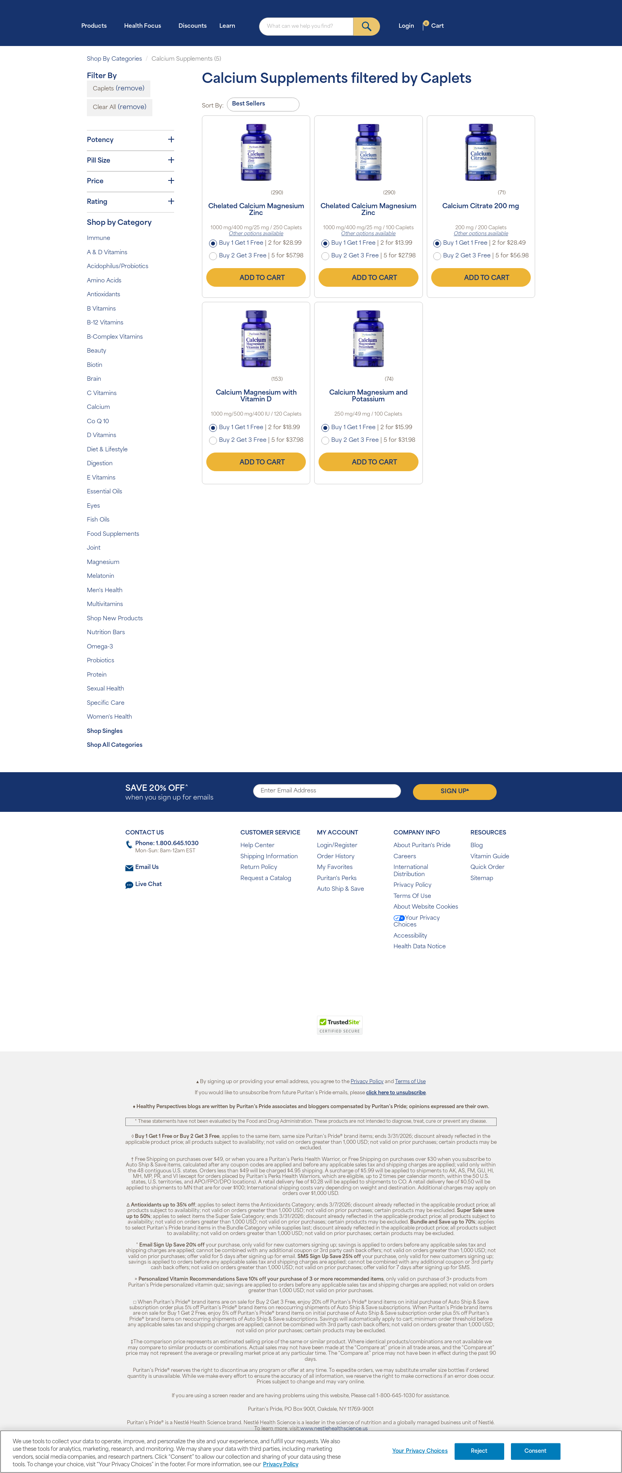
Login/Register (337, 846)
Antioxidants (103, 295)
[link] (278, 1029)
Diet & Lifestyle (107, 450)
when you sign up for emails (169, 793)
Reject (479, 1451)
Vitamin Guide (489, 857)
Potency (130, 140)
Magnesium (103, 563)
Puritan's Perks (337, 879)
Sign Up (455, 791)
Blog (476, 846)
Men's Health (105, 591)
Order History (336, 857)
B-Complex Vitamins (115, 337)
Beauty (96, 351)
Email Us (147, 868)
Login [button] (409, 26)
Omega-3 (100, 647)
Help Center (257, 846)
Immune (98, 239)
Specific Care (106, 703)
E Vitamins (101, 478)
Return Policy (258, 868)
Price (130, 181)
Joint (93, 548)
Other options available (256, 234)
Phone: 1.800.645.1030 (167, 844)
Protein (97, 675)
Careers (405, 857)
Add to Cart (256, 277)
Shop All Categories (114, 745)
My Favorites (335, 868)
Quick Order (487, 868)
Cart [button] (433, 26)
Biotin (94, 365)
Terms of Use (410, 1082)
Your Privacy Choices (417, 921)
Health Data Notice (420, 947)
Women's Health (109, 717)
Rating (130, 201)
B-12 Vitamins (105, 323)
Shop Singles (105, 732)
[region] (311, 1451)
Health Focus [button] (145, 26)
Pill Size (130, 160)
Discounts (193, 26)
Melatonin (100, 576)
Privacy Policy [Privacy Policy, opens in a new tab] (280, 1464)
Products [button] (96, 26)
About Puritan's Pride (422, 846)
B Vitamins (101, 309)
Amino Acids (104, 281)
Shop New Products (115, 619)
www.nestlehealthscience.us (334, 1429)
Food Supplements (113, 534)
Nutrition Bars (106, 633)
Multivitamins (105, 605)
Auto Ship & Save (340, 889)
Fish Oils (98, 520)
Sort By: (213, 106)
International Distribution (411, 871)
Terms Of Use (412, 897)
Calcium (98, 407)
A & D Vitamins (107, 253)
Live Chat (148, 885)
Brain (94, 379)
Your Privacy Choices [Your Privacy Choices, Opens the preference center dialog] (420, 1451)
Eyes (93, 506)
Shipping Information (269, 857)
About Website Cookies (426, 907)
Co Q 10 (98, 422)
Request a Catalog (265, 879)
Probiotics (100, 661)
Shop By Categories (114, 59)
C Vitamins (102, 394)
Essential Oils (104, 492)
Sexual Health (105, 689)
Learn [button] (229, 26)
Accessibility (410, 936)
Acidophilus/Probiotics (117, 267)
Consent (535, 1451)
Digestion (100, 464)
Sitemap (481, 879)
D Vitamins (101, 436)
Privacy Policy (413, 885)
